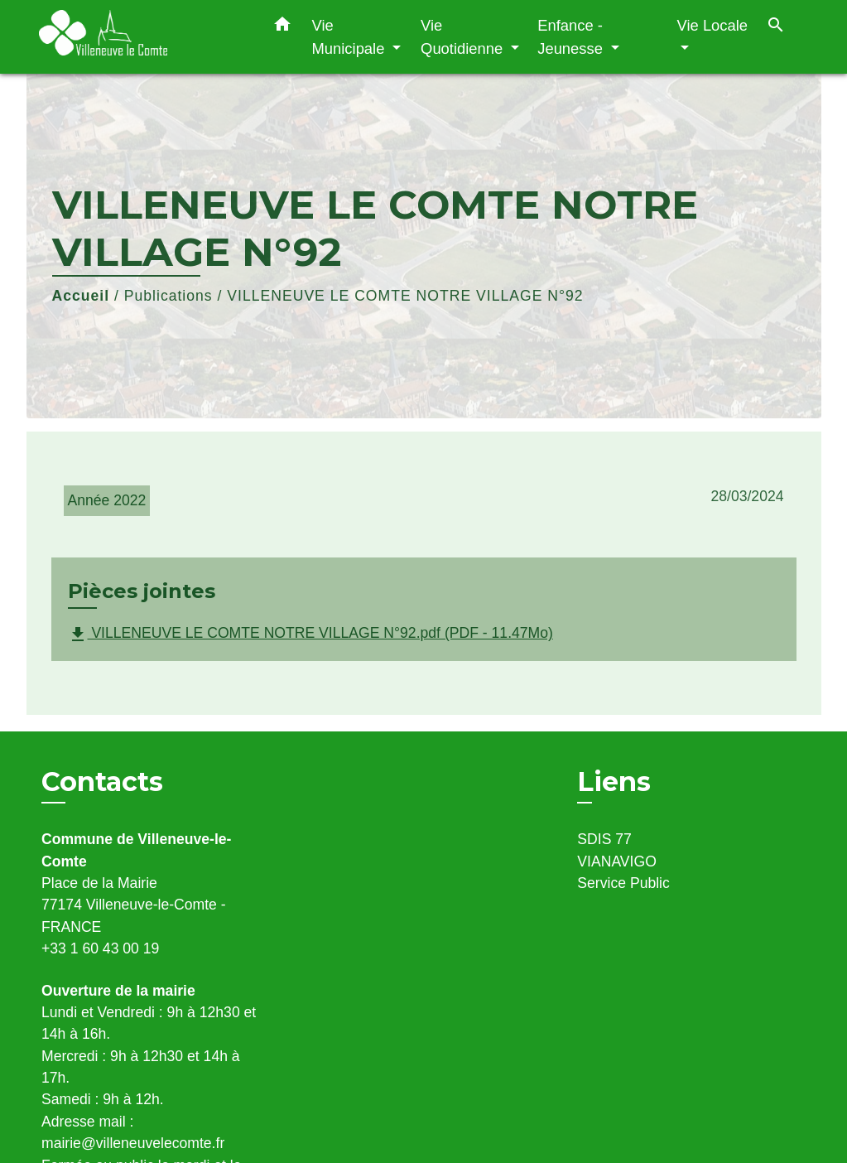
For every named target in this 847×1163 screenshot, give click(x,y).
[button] (282, 27)
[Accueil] (142, 37)
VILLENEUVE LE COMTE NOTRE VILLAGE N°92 (405, 295)
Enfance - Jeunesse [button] (572, 37)
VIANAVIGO (617, 861)
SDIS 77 (604, 839)
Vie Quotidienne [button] (464, 37)
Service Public (623, 883)
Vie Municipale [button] (350, 37)
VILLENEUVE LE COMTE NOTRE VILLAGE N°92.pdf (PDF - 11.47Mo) (310, 634)
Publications (168, 295)
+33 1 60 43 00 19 (100, 948)
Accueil (81, 295)
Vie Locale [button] (712, 25)
